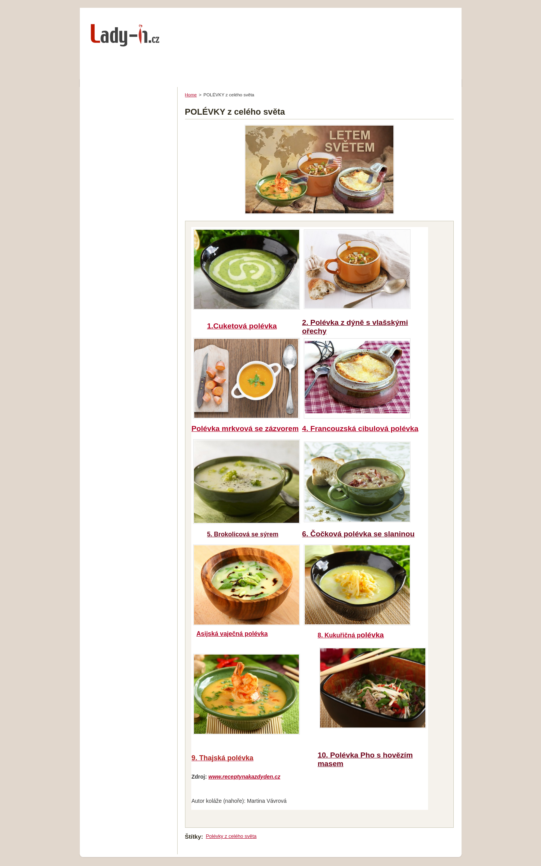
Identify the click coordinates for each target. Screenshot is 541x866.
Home (191, 94)
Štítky (193, 836)
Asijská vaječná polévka (232, 633)
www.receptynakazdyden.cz (244, 777)
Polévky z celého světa (231, 836)
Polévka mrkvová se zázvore (245, 428)
